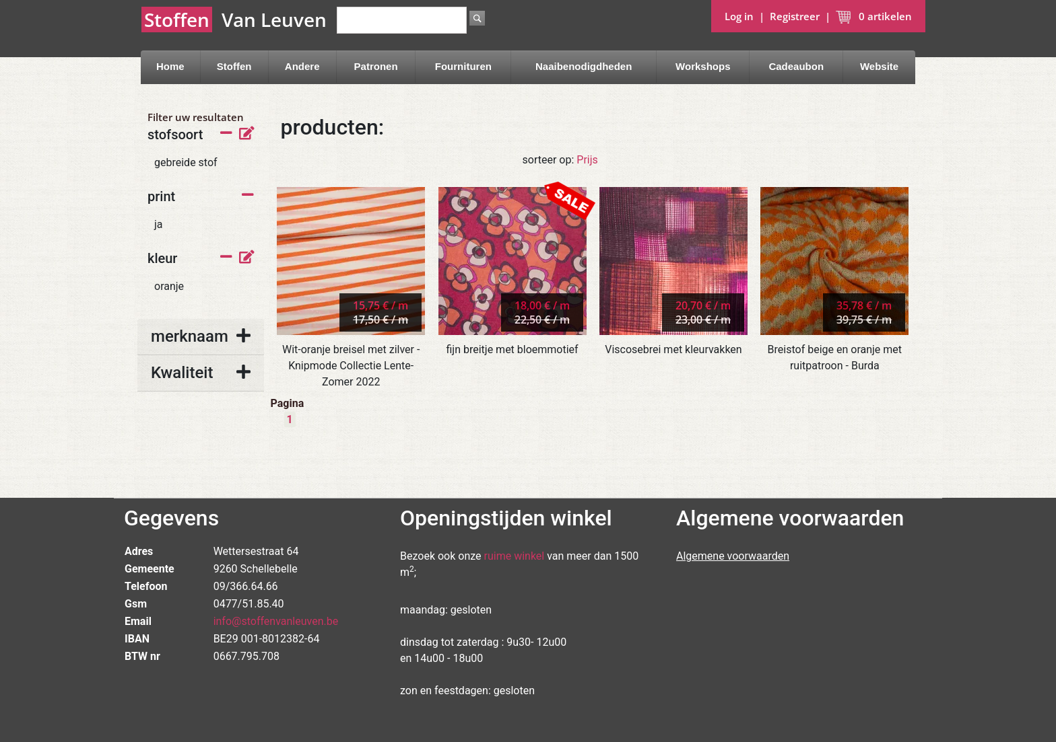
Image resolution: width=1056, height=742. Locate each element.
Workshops (702, 66)
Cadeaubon (796, 66)
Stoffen (234, 66)
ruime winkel (514, 556)
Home (170, 66)
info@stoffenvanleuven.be (276, 621)
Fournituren (463, 66)
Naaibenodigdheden (583, 66)
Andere (302, 66)
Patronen (376, 66)
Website (879, 66)
